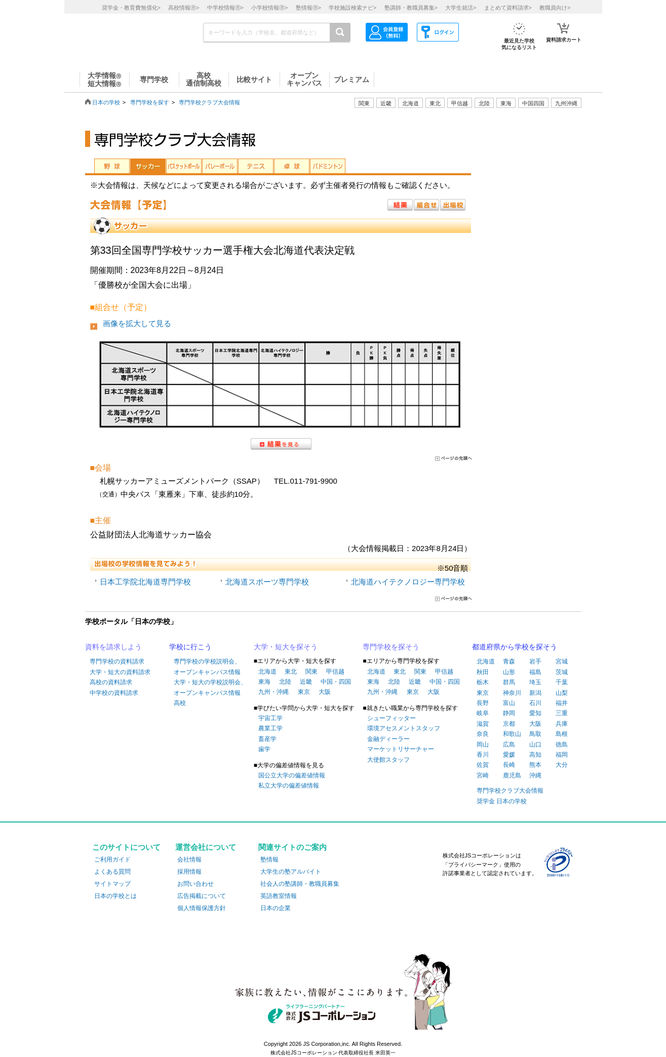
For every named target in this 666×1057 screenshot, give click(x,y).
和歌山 (512, 733)
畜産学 (267, 738)
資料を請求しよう (113, 647)
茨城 (562, 672)
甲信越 (335, 671)
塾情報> (308, 8)
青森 (509, 661)
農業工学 (270, 728)
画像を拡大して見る (137, 323)
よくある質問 (112, 871)
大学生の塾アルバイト (290, 871)
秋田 (483, 672)
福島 (535, 672)
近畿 (306, 681)
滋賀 (483, 723)
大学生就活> (460, 8)
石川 (535, 703)
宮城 (562, 661)
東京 (304, 691)
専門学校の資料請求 (117, 661)
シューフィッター (391, 718)
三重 (562, 713)
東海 (264, 681)
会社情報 (189, 859)
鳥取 (535, 733)
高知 (535, 754)
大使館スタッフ (388, 759)
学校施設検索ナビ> (352, 8)
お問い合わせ (195, 883)
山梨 (562, 692)
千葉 (562, 682)
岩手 (535, 661)
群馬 (509, 682)
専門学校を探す (149, 102)
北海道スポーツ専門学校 (267, 581)
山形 (509, 672)
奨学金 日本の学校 (502, 801)
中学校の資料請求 (114, 692)
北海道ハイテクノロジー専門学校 (408, 581)
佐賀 (483, 764)
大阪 (325, 691)
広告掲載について (201, 895)
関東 (311, 671)
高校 (180, 703)
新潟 (535, 692)
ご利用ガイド (112, 859)
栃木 (483, 682)
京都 (509, 723)
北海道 (410, 103)
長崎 (509, 764)
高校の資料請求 (111, 682)
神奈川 (512, 692)
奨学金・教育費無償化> (131, 8)
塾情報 (269, 859)
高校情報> (183, 8)
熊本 (535, 764)
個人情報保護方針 (201, 908)
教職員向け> (554, 8)
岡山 (483, 744)
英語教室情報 (278, 895)
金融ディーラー (388, 738)
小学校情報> (269, 8)
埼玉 (535, 682)
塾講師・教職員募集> (411, 8)
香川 (483, 754)
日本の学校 (106, 102)
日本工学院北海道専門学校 (145, 581)
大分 (562, 764)
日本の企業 (275, 908)
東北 (291, 671)
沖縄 (535, 775)
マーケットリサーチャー (400, 749)
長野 (483, 703)
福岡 (562, 754)
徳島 (562, 744)
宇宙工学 (270, 718)
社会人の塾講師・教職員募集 (299, 883)
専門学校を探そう (391, 647)
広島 (509, 744)
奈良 (483, 733)
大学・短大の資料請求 (120, 672)
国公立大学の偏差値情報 (291, 775)
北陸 (285, 681)
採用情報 (189, 871)
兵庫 (562, 723)
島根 (562, 733)
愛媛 (509, 754)
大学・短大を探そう (286, 647)
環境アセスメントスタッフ (403, 728)
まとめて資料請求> (508, 8)
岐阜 (483, 713)
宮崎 (483, 775)
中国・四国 (336, 681)
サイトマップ (112, 883)
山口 (535, 744)
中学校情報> (225, 8)
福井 (562, 703)
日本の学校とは (115, 895)
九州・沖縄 (273, 691)
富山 (509, 703)
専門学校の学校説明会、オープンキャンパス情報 (207, 666)
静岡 (509, 713)
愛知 (535, 713)
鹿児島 (512, 775)
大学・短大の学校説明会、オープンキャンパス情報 (210, 687)
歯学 (264, 749)
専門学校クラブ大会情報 (209, 102)
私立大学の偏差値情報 (288, 785)
